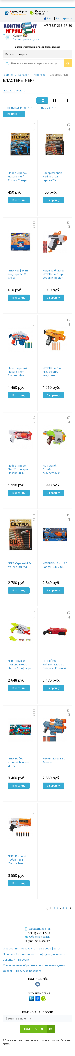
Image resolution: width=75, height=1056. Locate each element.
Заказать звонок (38, 928)
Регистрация (64, 18)
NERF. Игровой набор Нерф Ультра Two (17, 859)
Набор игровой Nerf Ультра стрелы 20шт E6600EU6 (52, 178)
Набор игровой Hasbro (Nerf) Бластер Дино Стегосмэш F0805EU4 (17, 375)
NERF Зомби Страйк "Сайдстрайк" (51, 469)
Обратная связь (37, 936)
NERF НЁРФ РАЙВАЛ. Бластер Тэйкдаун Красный (54, 664)
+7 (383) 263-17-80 (57, 25)
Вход (50, 18)
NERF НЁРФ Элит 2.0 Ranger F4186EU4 (55, 565)
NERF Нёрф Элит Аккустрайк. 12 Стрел (18, 274)
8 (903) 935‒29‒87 (37, 941)
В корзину (18, 200)
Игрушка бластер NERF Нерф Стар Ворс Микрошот (54, 274)
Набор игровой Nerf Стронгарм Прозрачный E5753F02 (18, 471)
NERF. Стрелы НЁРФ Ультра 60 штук (20, 565)
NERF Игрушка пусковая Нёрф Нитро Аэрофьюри (20, 664)
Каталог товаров (37, 54)
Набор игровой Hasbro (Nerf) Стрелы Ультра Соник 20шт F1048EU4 (17, 180)
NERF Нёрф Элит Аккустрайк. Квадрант (53, 371)
